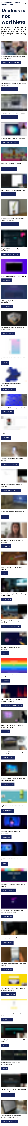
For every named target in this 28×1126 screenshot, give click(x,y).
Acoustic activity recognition (12, 705)
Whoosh (5, 653)
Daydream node (7, 942)
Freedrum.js (6, 837)
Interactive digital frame (10, 224)
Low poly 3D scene (8, 333)
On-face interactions (9, 89)
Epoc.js (5, 1045)
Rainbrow (6, 680)
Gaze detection (7, 306)
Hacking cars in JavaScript (11, 62)
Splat (4, 573)
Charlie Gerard (6, 2)
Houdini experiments (9, 389)
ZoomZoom (6, 546)
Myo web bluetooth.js (9, 1121)
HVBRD (5, 863)
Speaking (5, 4)
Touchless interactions (10, 464)
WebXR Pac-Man (7, 411)
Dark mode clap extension (11, 254)
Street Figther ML (8, 784)
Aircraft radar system (10, 117)
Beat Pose (6, 731)
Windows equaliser (8, 890)
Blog (11, 4)
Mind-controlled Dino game (11, 490)
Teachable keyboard (9, 994)
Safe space (6, 437)
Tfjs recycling (7, 969)
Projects (17, 2)
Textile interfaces (8, 757)
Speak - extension (8, 1095)
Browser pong (7, 916)
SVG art (5, 362)
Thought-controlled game (11, 626)
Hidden (5, 1068)
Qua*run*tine (7, 599)
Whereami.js (6, 280)
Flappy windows (7, 810)
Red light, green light (9, 169)
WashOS (5, 517)
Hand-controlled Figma (10, 142)
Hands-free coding (8, 194)
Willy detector (7, 1019)
